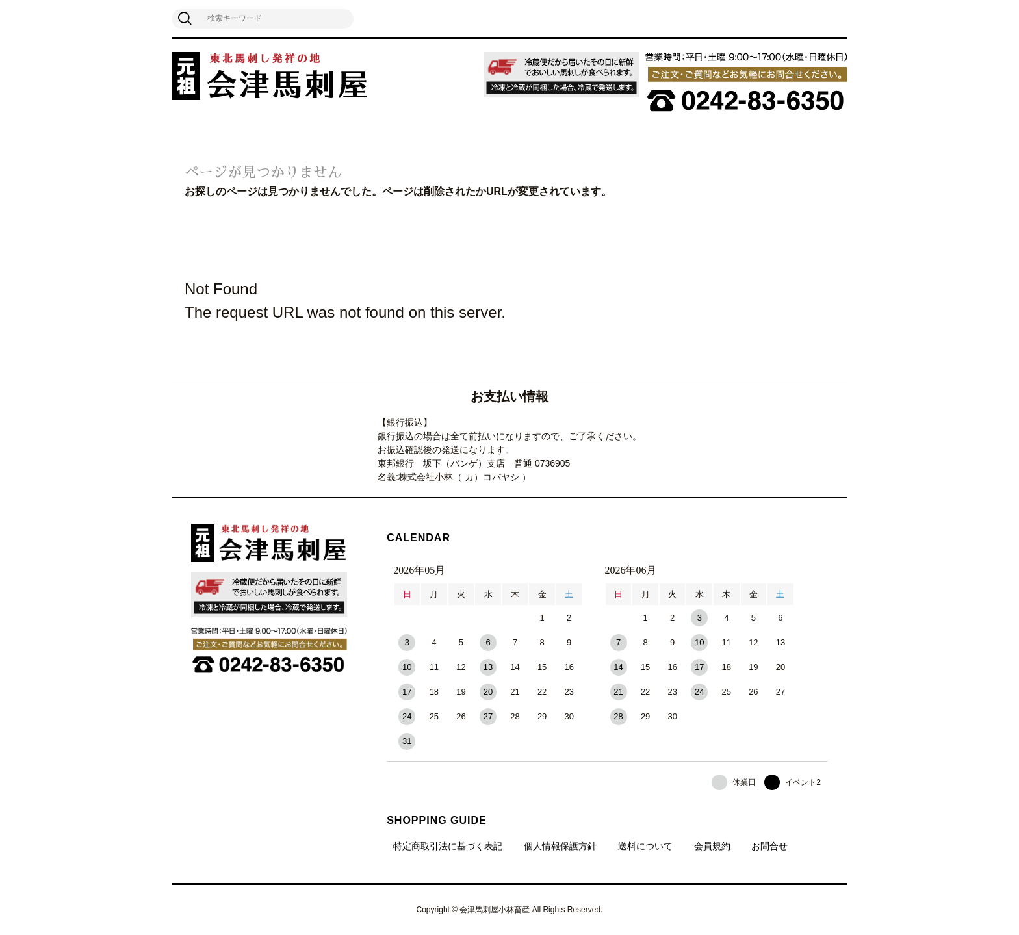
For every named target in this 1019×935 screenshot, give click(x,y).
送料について (645, 846)
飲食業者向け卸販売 (555, 137)
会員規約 (712, 846)
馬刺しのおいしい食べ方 (437, 137)
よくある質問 (710, 137)
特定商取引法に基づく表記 (447, 846)
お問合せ (769, 846)
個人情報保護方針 (560, 846)
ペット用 (640, 137)
